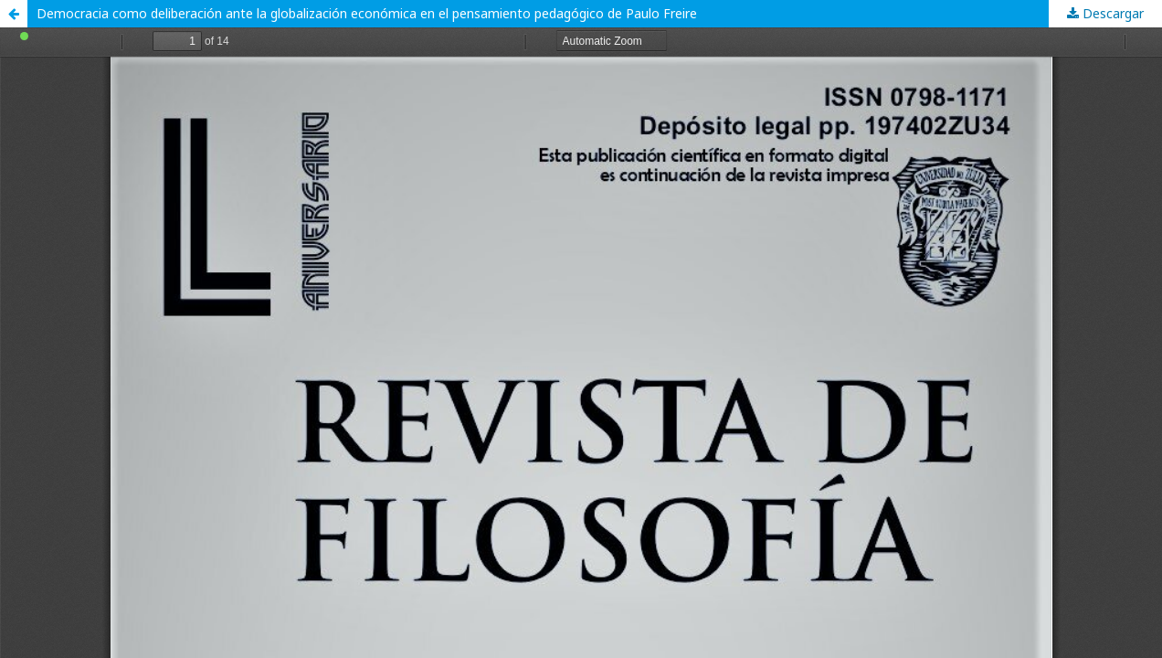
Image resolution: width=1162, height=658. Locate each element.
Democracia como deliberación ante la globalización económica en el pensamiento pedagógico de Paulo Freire (367, 13)
